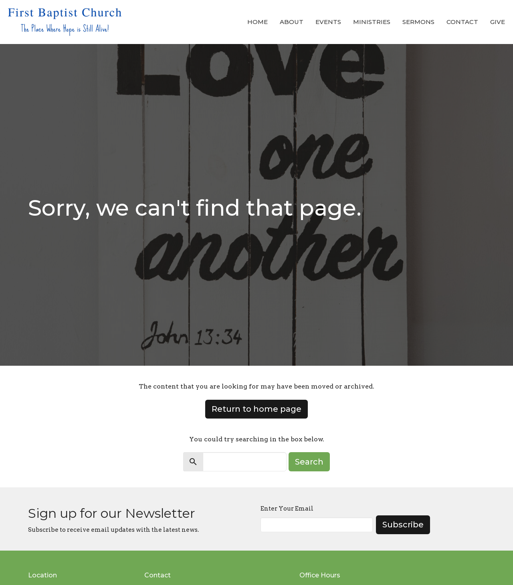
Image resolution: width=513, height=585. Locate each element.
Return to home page (256, 409)
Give (497, 22)
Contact (462, 22)
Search (309, 462)
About (291, 22)
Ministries (371, 22)
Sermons (418, 22)
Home (257, 22)
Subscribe (403, 524)
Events (328, 22)
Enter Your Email (287, 508)
